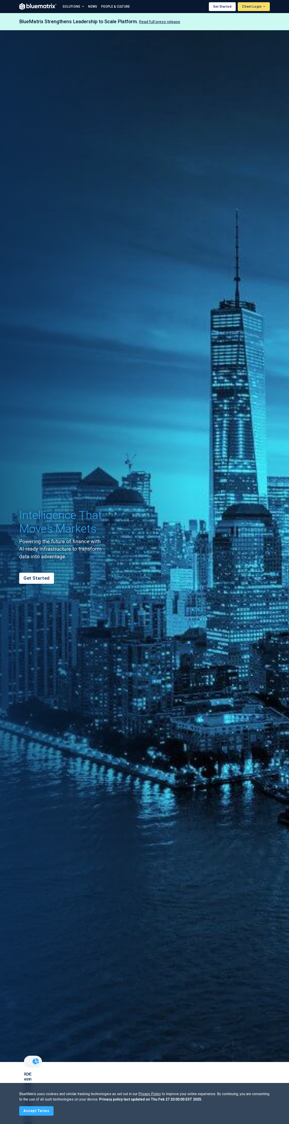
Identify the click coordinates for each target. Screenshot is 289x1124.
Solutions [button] (72, 6)
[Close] (36, 1111)
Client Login (252, 6)
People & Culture (115, 6)
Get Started (222, 6)
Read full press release (159, 21)
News (92, 6)
